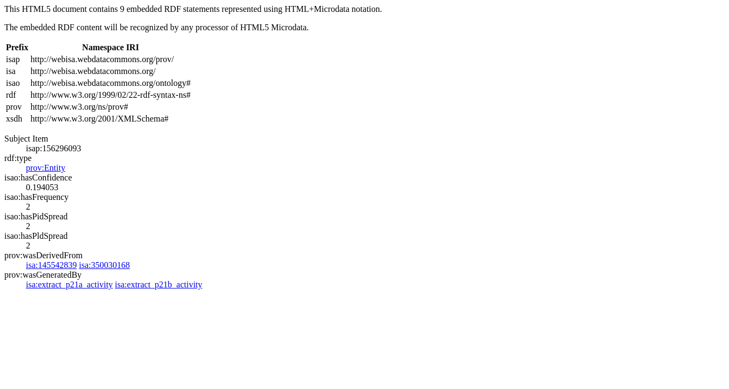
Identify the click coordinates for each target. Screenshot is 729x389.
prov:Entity (45, 167)
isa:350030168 (104, 265)
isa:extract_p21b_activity (158, 284)
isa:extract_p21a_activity (69, 284)
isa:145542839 (51, 265)
